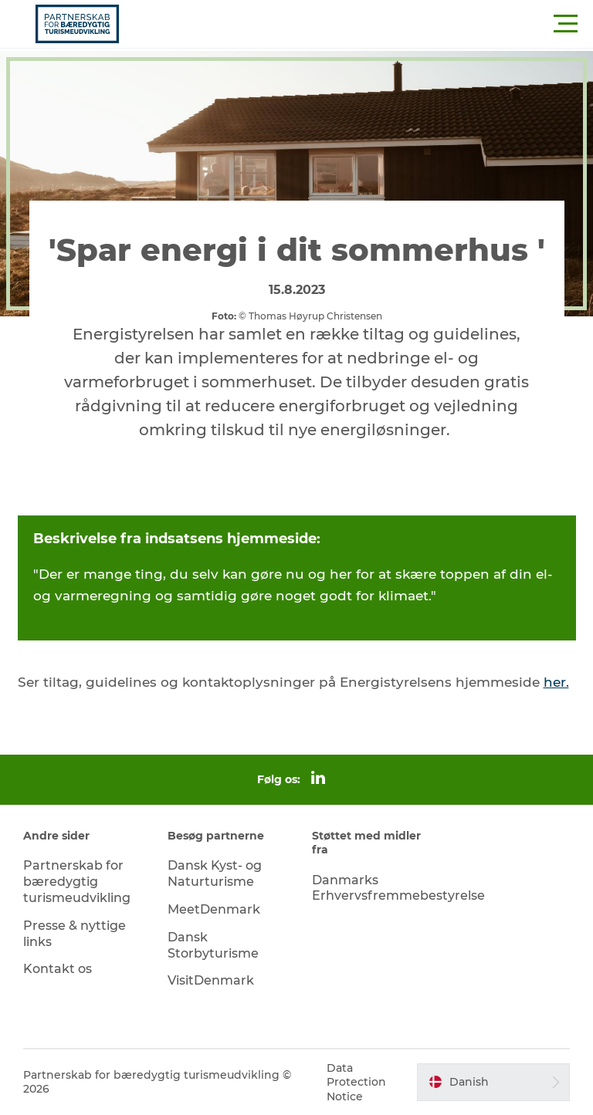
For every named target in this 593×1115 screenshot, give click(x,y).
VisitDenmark (211, 980)
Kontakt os (57, 968)
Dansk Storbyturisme (213, 945)
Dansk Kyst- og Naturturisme (215, 873)
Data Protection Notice (356, 1082)
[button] (366, 24)
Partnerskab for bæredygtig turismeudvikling (76, 881)
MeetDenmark (214, 909)
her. (556, 682)
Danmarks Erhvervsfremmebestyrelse (398, 888)
